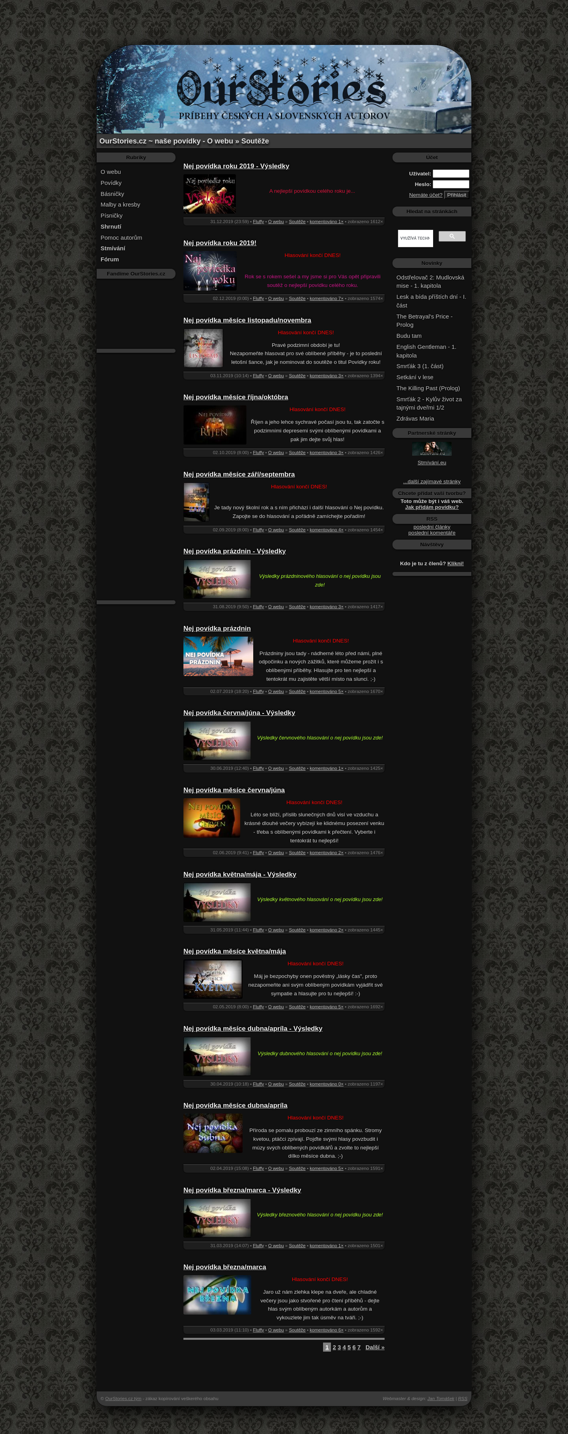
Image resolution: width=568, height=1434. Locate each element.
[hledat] (415, 238)
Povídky (111, 182)
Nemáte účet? (426, 195)
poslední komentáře (431, 533)
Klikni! (455, 563)
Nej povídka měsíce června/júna (234, 790)
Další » (375, 1347)
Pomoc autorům (121, 237)
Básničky (112, 193)
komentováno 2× (327, 852)
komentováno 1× (327, 221)
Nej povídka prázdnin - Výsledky (234, 551)
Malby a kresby (120, 204)
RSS (462, 1398)
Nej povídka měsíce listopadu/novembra (247, 320)
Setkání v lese (414, 377)
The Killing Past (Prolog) (428, 388)
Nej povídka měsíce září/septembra (239, 474)
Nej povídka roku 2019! (219, 243)
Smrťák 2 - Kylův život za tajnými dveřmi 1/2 (429, 403)
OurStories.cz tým (123, 1398)
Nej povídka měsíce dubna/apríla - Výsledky (252, 1028)
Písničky (112, 215)
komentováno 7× (327, 298)
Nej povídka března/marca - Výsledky (242, 1190)
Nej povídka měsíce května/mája (234, 951)
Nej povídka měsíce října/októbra (235, 397)
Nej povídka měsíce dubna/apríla (235, 1105)
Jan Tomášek (441, 1398)
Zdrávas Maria (415, 418)
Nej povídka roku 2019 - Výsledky (236, 166)
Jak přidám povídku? (432, 507)
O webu (111, 171)
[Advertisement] (284, 17)
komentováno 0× (327, 1084)
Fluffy (258, 221)
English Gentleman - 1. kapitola (426, 351)
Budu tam (409, 335)
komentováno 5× (327, 691)
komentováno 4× (327, 529)
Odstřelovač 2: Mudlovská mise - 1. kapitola (430, 281)
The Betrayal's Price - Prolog (424, 320)
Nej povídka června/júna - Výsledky (239, 713)
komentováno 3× (327, 375)
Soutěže (297, 221)
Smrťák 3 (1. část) (419, 366)
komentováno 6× (327, 1330)
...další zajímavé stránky (432, 481)
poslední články (431, 527)
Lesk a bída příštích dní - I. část (431, 301)
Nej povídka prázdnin (217, 628)
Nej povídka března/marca (224, 1267)
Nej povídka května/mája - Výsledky (239, 874)
